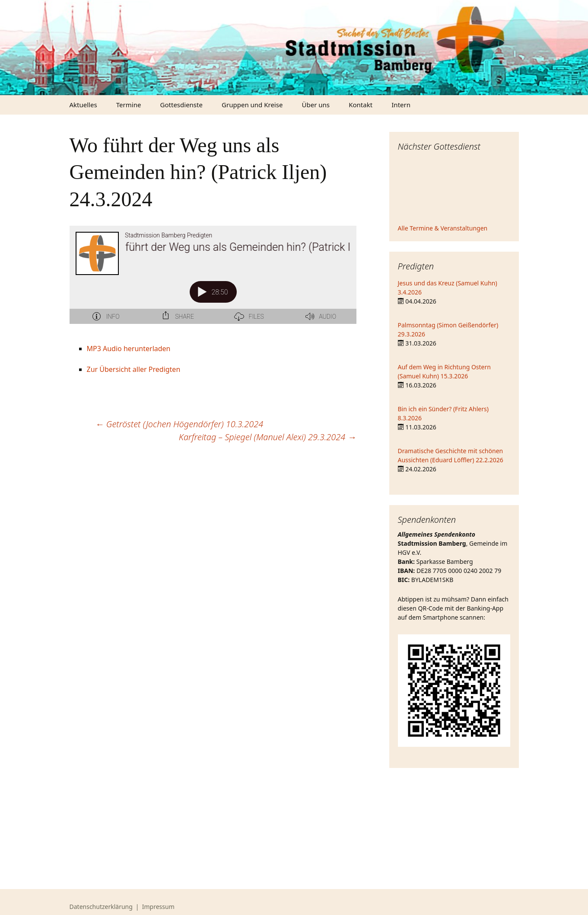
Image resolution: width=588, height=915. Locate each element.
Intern (400, 104)
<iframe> (454, 189)
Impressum (158, 906)
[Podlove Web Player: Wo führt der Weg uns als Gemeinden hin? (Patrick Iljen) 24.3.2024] (213, 280)
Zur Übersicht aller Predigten (134, 369)
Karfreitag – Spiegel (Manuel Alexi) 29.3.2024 (267, 437)
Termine (128, 104)
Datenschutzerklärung (101, 906)
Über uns (316, 104)
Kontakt (360, 104)
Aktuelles (83, 104)
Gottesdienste (181, 104)
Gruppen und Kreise (252, 104)
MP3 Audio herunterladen (129, 348)
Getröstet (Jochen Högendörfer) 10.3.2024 (179, 424)
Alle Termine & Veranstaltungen (443, 228)
